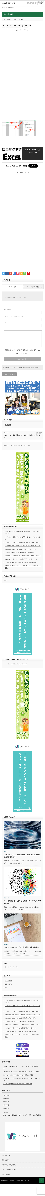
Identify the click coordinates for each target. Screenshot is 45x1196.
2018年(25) (8, 425)
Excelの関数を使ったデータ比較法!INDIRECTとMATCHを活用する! (22, 1071)
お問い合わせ (6, 1174)
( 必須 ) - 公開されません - (14, 316)
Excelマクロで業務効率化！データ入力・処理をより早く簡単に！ (22, 436)
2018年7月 (6, 1101)
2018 (5, 964)
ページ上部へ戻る (41, 1180)
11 (17, 967)
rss (28, 3)
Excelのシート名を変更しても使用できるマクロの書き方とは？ (23, 555)
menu (40, 3)
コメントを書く (13, 19)
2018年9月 (6, 1098)
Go (22, 19)
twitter (31, 3)
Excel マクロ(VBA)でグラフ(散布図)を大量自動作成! (19, 552)
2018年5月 (6, 1105)
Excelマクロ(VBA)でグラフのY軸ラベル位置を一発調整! (20, 562)
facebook (34, 3)
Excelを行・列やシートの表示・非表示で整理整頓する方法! (22, 367)
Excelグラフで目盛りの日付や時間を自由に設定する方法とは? (22, 542)
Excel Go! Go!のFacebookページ (16, 659)
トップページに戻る (9, 374)
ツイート (6, 580)
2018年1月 (6, 1108)
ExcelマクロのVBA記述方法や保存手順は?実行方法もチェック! (22, 545)
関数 (6, 987)
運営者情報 (5, 1160)
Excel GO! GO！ (13, 1180)
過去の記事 (39, 433)
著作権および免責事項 (9, 1165)
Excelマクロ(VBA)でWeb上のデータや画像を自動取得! (18, 1075)
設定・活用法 (8, 984)
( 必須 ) (7, 309)
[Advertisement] (21, 53)
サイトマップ (6, 1155)
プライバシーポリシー (9, 1169)
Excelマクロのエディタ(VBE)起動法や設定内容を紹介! (20, 549)
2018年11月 (6, 1095)
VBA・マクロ (8, 980)
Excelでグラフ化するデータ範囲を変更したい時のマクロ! (21, 559)
